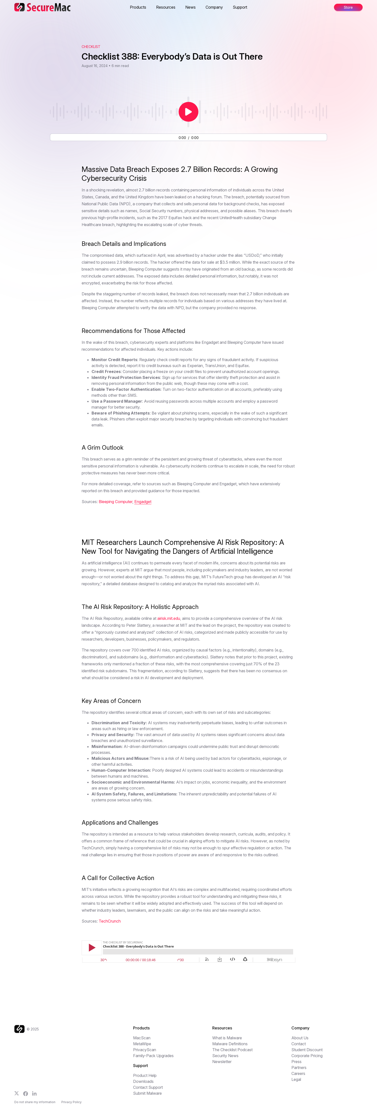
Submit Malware (147, 1093)
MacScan (141, 1037)
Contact (298, 1043)
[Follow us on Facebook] (25, 1093)
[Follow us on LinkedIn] (34, 1093)
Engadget (142, 501)
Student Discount (307, 1049)
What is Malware (227, 1037)
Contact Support (148, 1087)
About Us (299, 1037)
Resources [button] (165, 7)
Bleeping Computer (115, 501)
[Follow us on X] (16, 1093)
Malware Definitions (230, 1043)
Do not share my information (34, 1102)
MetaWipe (142, 1043)
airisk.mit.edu (168, 618)
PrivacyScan (144, 1049)
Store (348, 7)
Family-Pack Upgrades (153, 1055)
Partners (298, 1067)
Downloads (143, 1081)
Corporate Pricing (307, 1055)
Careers (298, 1073)
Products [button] (138, 7)
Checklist (91, 47)
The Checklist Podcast (232, 1049)
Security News (225, 1055)
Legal (296, 1079)
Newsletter (222, 1061)
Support (240, 7)
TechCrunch (110, 921)
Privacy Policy (71, 1102)
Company (214, 7)
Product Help (145, 1075)
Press (296, 1061)
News (190, 7)
